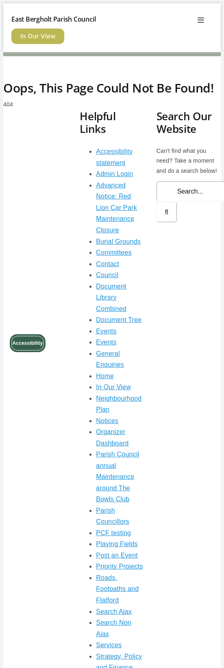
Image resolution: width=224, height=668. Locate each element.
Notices (107, 420)
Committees (113, 252)
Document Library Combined (111, 297)
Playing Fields (117, 543)
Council (107, 274)
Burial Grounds (118, 241)
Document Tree (118, 319)
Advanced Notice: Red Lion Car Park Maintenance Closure (116, 208)
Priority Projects (119, 566)
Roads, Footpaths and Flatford (117, 589)
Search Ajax (114, 611)
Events (106, 331)
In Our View (113, 387)
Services (109, 645)
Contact (107, 263)
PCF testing (113, 532)
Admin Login (114, 173)
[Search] (167, 212)
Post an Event (116, 555)
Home (105, 376)
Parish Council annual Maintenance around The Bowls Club (117, 477)
